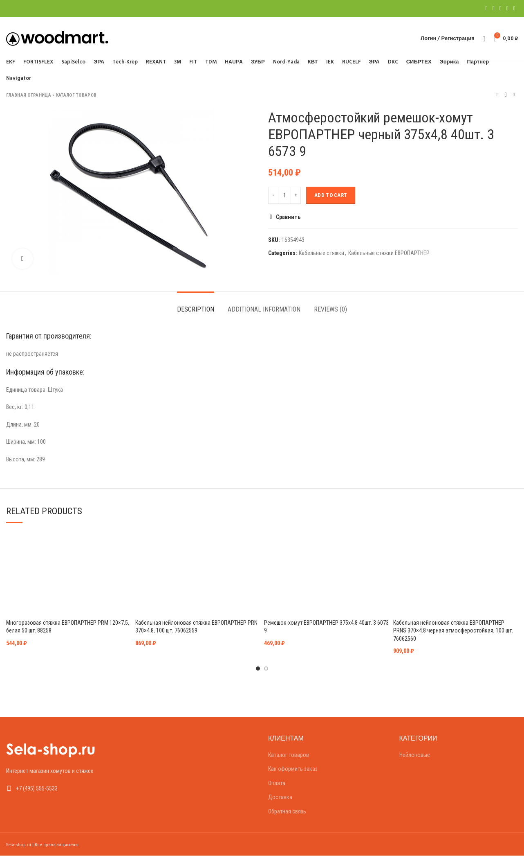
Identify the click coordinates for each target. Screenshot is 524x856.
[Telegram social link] (514, 8)
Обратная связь (287, 811)
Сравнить (288, 217)
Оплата (276, 783)
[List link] (65, 788)
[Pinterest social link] (500, 8)
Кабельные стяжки (321, 253)
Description (195, 309)
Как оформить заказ (293, 769)
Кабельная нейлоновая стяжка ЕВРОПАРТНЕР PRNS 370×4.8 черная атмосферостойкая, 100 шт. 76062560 (453, 630)
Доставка (280, 797)
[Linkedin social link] (507, 8)
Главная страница (28, 95)
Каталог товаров (76, 95)
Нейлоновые (414, 755)
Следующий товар (514, 95)
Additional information (264, 309)
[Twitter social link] (493, 8)
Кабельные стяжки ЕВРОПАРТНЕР (389, 253)
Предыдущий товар (497, 95)
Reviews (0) (330, 309)
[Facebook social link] (486, 8)
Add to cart (330, 195)
